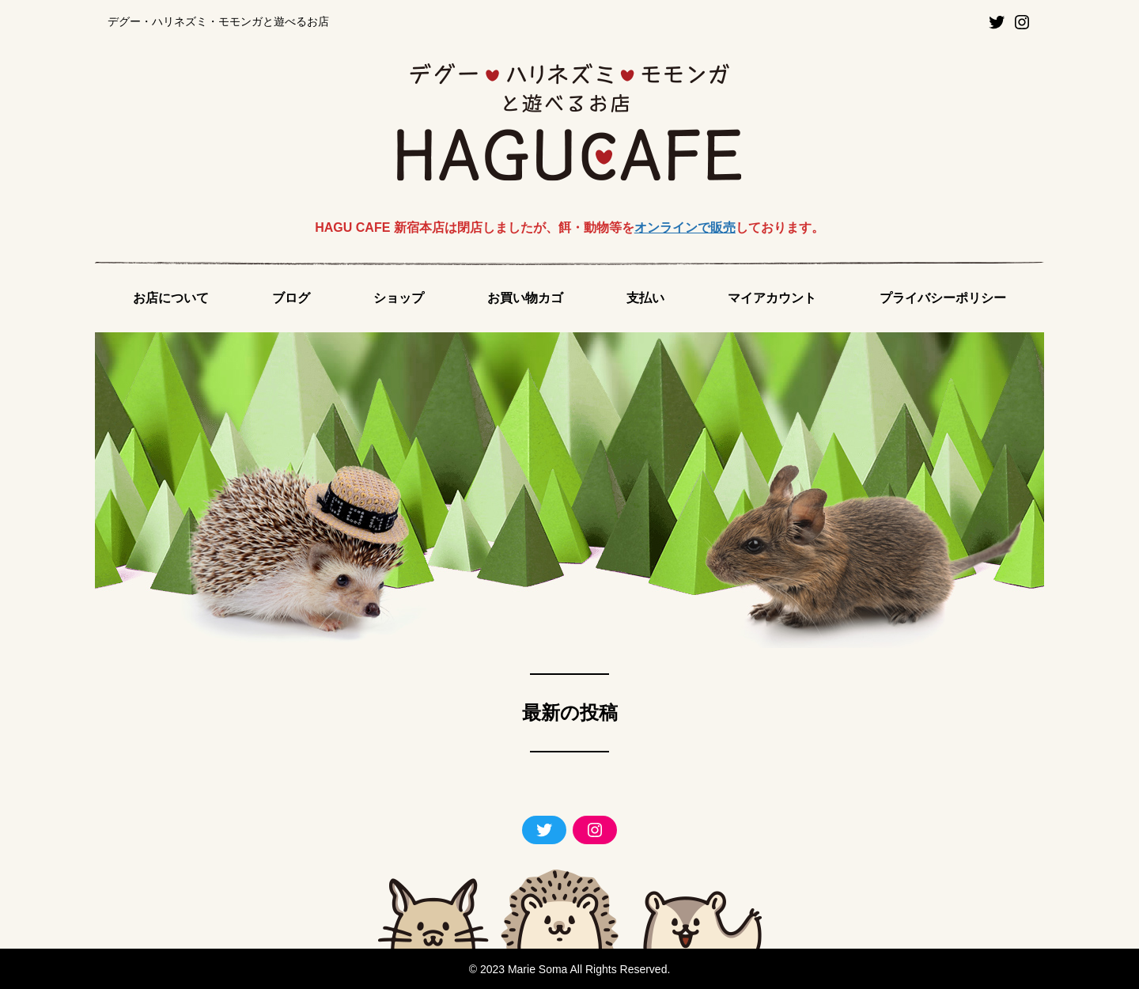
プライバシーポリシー (943, 298)
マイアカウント (772, 298)
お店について (171, 298)
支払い (645, 298)
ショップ (398, 298)
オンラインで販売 (685, 227)
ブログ (291, 298)
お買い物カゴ (525, 298)
